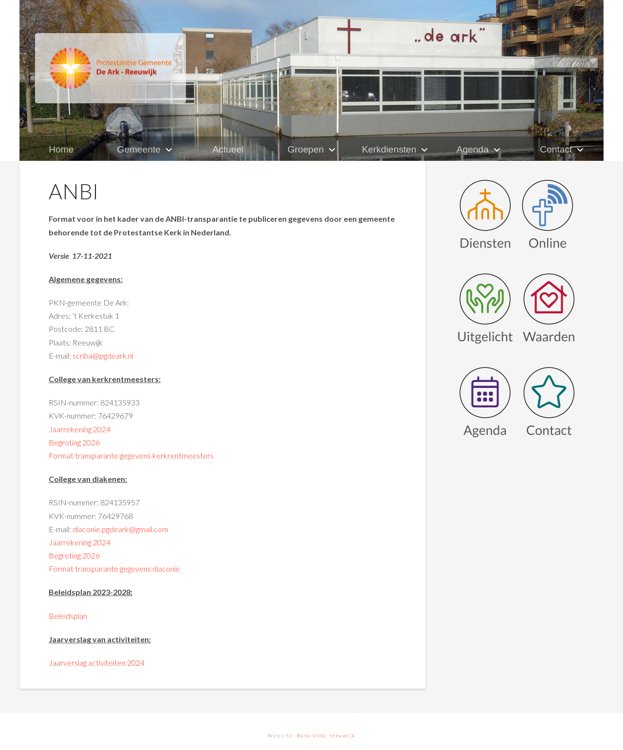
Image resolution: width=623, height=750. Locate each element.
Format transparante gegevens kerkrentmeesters (131, 455)
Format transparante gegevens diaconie (114, 568)
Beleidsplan (68, 615)
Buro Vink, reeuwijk (326, 735)
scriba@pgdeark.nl (103, 355)
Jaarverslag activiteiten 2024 (97, 662)
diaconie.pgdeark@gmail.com (120, 529)
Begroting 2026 (74, 442)
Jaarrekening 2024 (79, 429)
